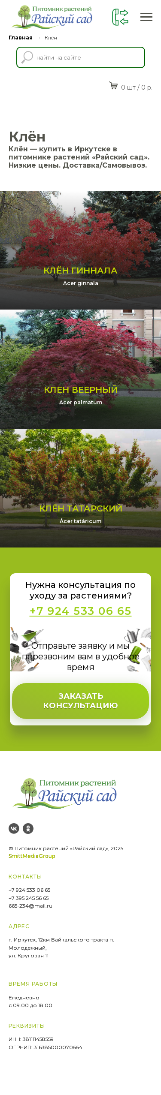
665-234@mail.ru (30, 911)
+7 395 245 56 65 (29, 902)
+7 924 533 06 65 (29, 895)
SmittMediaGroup (32, 861)
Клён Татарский (80, 513)
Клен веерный (81, 393)
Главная (21, 37)
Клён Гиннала (80, 272)
